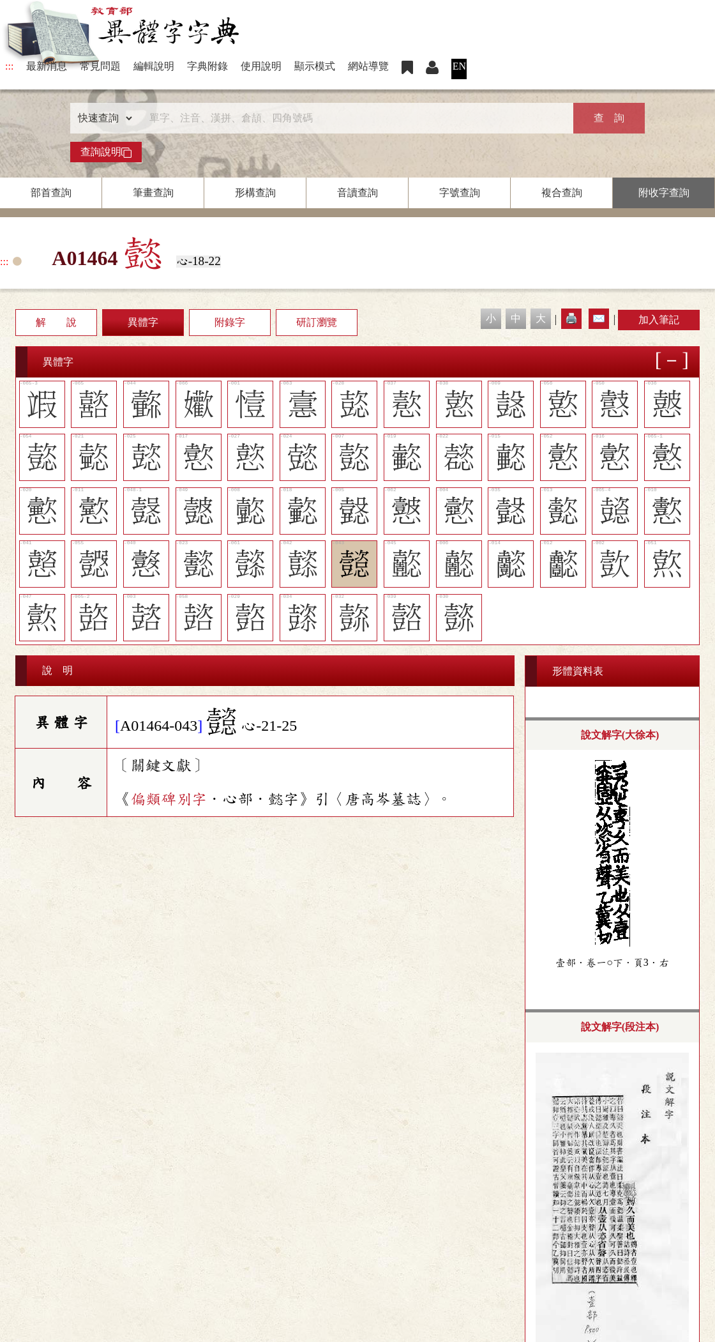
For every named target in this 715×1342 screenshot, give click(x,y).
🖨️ (571, 318)
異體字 (143, 322)
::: (9, 66)
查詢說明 (106, 152)
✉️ (598, 318)
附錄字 (229, 322)
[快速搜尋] (353, 118)
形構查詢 (255, 192)
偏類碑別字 (168, 799)
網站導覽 (368, 66)
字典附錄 (207, 66)
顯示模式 (314, 66)
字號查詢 (459, 192)
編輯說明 (153, 66)
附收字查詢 (663, 192)
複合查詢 (561, 192)
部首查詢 (51, 192)
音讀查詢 (357, 192)
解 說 (56, 322)
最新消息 (46, 66)
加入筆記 (658, 319)
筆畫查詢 (153, 192)
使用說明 (261, 66)
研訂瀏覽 (316, 322)
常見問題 (100, 66)
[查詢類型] (102, 118)
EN (459, 66)
